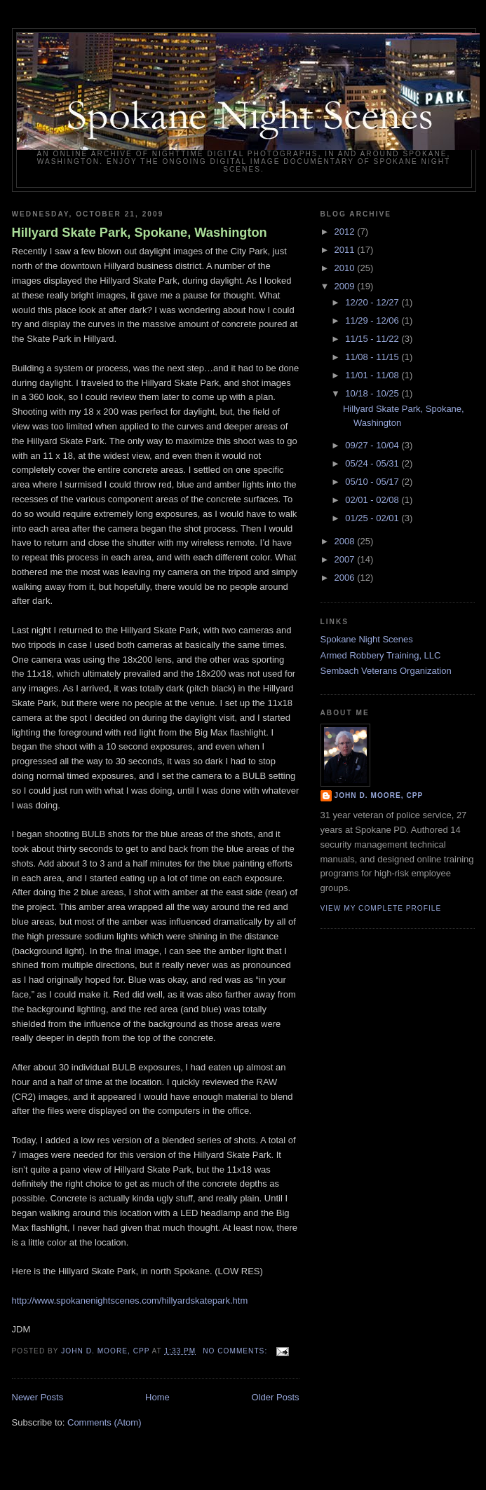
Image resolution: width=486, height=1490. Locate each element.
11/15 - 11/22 (373, 338)
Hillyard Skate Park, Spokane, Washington (139, 233)
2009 (346, 286)
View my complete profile (381, 908)
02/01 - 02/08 (373, 500)
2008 (346, 541)
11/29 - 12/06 (373, 320)
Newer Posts (38, 1397)
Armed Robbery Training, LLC (380, 655)
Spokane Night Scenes (366, 639)
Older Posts (275, 1397)
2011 (346, 249)
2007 (346, 559)
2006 (346, 577)
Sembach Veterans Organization (386, 670)
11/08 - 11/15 (373, 357)
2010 (346, 268)
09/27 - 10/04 (373, 445)
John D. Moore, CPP (379, 795)
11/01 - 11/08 (373, 375)
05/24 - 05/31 (373, 463)
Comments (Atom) (104, 1422)
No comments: (236, 1351)
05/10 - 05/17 (373, 481)
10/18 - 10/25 (373, 393)
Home (157, 1397)
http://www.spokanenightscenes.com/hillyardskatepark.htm (130, 1300)
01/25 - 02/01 (373, 518)
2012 (346, 231)
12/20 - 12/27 (373, 302)
